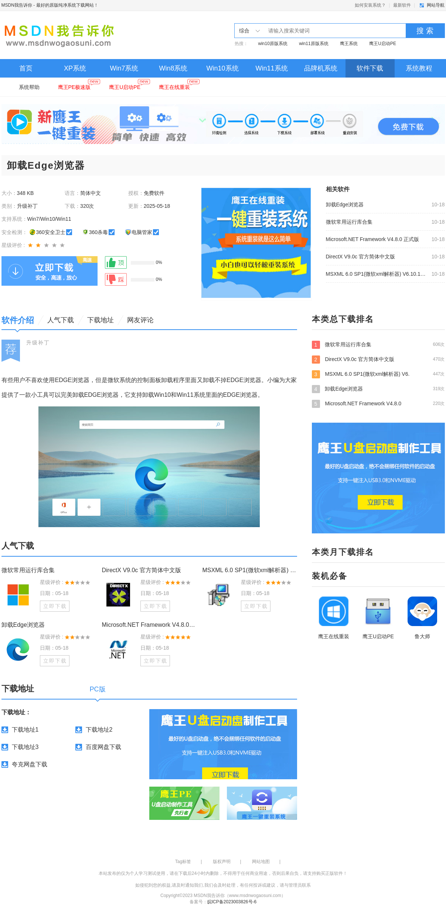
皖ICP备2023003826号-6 (231, 901)
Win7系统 (124, 68)
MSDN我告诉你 (16, 5)
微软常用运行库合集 (349, 222)
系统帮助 (29, 87)
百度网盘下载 (103, 747)
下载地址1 (25, 729)
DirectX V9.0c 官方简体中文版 (360, 257)
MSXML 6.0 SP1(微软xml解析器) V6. (378, 374)
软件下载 (370, 68)
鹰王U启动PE (382, 43)
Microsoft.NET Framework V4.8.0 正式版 (372, 239)
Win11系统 (271, 68)
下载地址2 (99, 729)
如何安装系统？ (370, 5)
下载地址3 (25, 747)
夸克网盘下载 (29, 764)
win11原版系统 (313, 43)
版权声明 (222, 861)
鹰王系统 (349, 43)
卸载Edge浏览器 (345, 204)
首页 (26, 68)
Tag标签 (183, 861)
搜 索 (424, 31)
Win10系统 (222, 68)
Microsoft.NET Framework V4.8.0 (378, 403)
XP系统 (75, 68)
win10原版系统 (272, 43)
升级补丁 (38, 343)
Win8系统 (173, 68)
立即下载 (55, 606)
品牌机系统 (320, 68)
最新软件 (402, 5)
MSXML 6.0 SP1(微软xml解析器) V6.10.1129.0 (376, 274)
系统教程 (419, 68)
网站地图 (261, 861)
